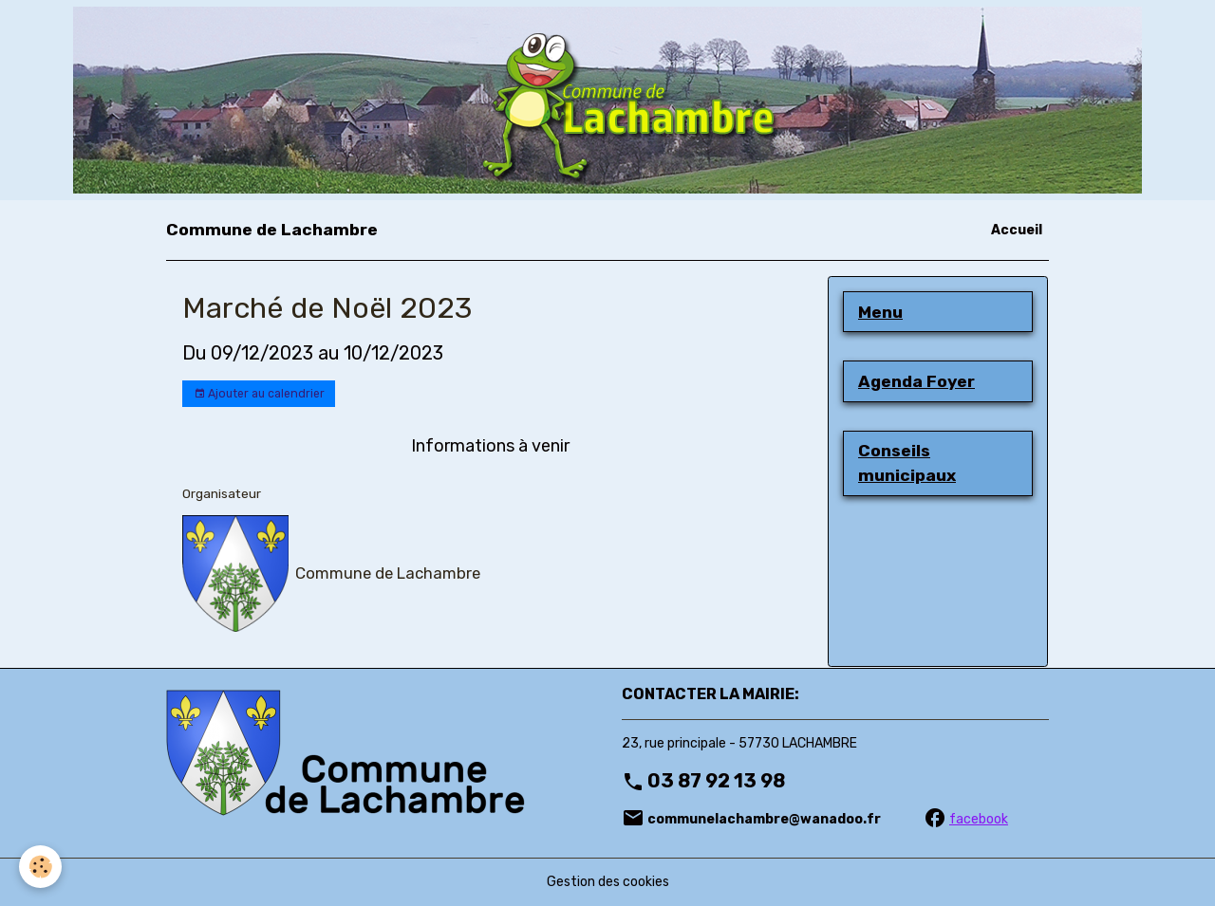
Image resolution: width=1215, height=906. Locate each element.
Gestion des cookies (608, 882)
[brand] (272, 229)
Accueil (1016, 230)
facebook (978, 819)
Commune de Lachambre (387, 573)
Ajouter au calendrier (259, 394)
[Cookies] (40, 866)
